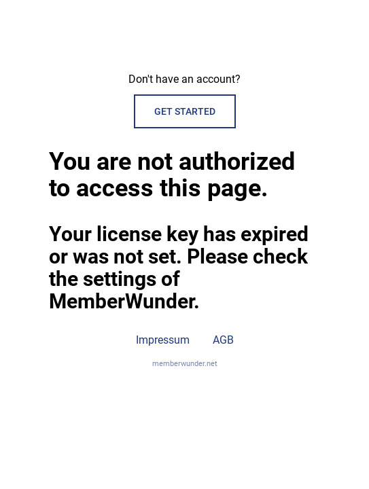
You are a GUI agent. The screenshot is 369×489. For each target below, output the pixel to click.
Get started (184, 111)
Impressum (163, 339)
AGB (223, 339)
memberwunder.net (184, 363)
